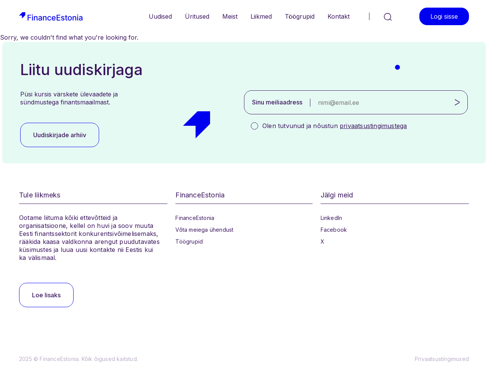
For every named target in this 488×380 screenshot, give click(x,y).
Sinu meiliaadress (277, 102)
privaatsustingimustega (373, 126)
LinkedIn (331, 218)
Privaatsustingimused (442, 359)
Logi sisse (444, 16)
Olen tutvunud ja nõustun (334, 126)
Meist (230, 16)
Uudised (160, 16)
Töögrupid (300, 16)
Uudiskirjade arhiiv (59, 135)
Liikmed (261, 16)
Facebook (334, 229)
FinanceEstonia (194, 218)
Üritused (197, 16)
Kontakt (338, 16)
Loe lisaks (46, 295)
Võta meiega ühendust (204, 229)
